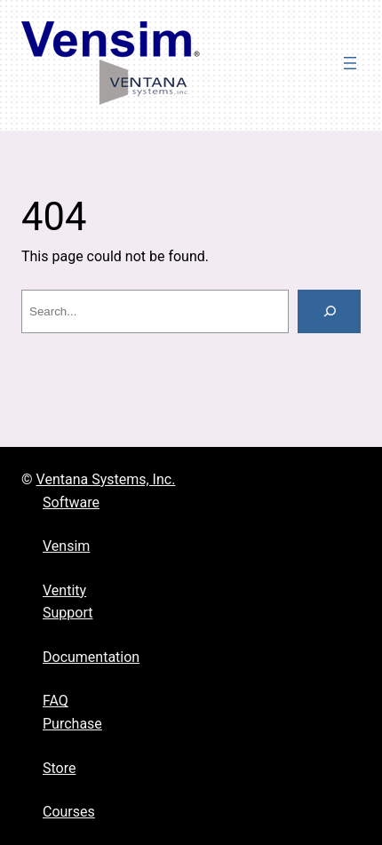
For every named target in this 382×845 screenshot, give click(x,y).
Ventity (64, 590)
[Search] (329, 311)
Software (71, 502)
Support (67, 612)
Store (59, 768)
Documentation (91, 657)
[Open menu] (350, 63)
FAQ (55, 700)
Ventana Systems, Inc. (106, 479)
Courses (69, 811)
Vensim (66, 546)
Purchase (72, 723)
